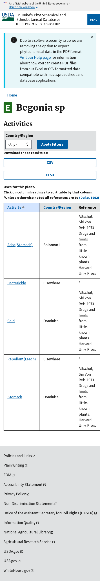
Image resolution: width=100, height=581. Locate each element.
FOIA (7, 474)
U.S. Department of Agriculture (38, 24)
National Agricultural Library (27, 532)
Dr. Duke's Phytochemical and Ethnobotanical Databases (41, 17)
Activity (16, 207)
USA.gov (10, 560)
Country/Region (19, 135)
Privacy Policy (15, 493)
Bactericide (16, 283)
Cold (11, 320)
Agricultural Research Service (27, 541)
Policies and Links (18, 455)
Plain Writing (14, 465)
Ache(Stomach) (20, 244)
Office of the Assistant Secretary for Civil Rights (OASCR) (48, 513)
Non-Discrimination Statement (29, 503)
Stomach (14, 397)
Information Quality (20, 522)
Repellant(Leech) (21, 359)
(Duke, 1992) (89, 197)
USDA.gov (12, 551)
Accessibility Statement (23, 484)
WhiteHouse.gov (17, 570)
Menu (93, 20)
